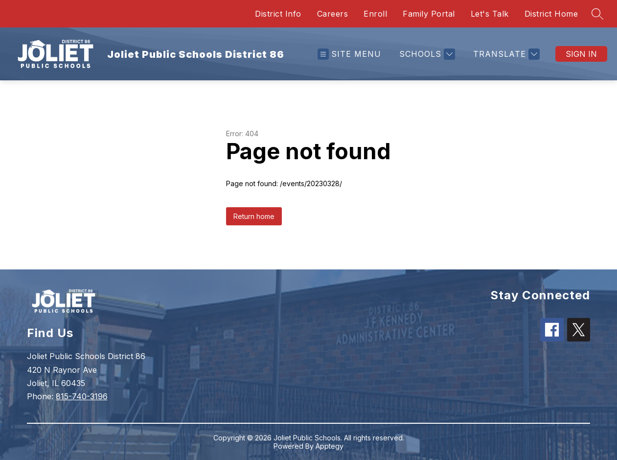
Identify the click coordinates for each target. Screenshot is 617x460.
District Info (278, 14)
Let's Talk (490, 14)
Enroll (375, 14)
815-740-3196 (82, 396)
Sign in (581, 54)
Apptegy (329, 446)
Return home (253, 216)
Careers (332, 14)
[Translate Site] (505, 54)
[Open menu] (349, 54)
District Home (551, 14)
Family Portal (429, 14)
